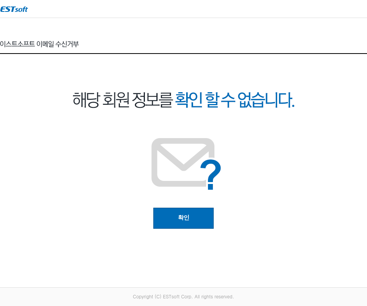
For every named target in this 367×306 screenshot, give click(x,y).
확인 (183, 217)
